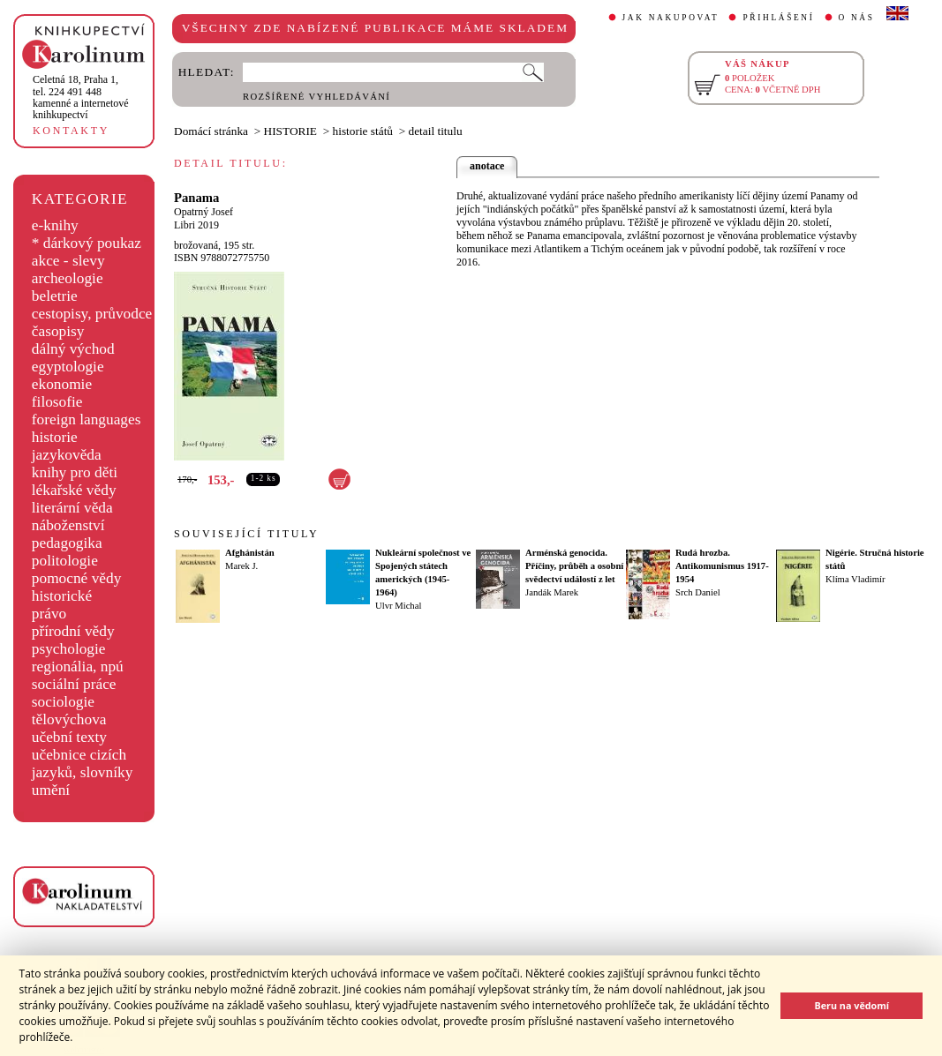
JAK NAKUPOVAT (671, 17)
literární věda (72, 507)
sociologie (63, 701)
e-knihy (55, 225)
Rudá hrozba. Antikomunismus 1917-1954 (722, 566)
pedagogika (67, 543)
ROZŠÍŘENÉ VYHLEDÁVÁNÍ (316, 96)
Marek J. (241, 566)
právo (49, 613)
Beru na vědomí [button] (851, 1005)
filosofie (57, 401)
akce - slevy (68, 260)
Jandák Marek (551, 592)
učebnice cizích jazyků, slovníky (82, 763)
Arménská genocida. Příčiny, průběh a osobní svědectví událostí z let (574, 566)
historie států (363, 131)
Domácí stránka (211, 131)
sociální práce (74, 684)
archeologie (67, 278)
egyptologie (68, 366)
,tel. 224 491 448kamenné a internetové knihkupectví (81, 97)
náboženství (68, 525)
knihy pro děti (74, 472)
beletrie (55, 296)
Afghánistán (250, 553)
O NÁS (857, 17)
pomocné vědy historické (77, 587)
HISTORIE (290, 131)
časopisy (58, 331)
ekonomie (62, 384)
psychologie (69, 648)
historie (55, 437)
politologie (65, 560)
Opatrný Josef (203, 212)
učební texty (69, 737)
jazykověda (67, 454)
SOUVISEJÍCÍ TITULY (246, 534)
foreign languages (86, 419)
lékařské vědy (74, 490)
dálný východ (73, 349)
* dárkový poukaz (86, 243)
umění (51, 790)
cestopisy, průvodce (92, 313)
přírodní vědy (73, 631)
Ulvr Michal (398, 605)
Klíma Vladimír (855, 579)
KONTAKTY (71, 130)
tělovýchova (69, 719)
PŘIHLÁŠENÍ (778, 17)
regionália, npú (78, 666)
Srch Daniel (697, 592)
